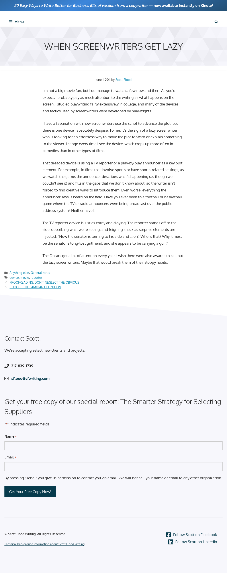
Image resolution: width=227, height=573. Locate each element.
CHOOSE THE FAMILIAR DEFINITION (35, 287)
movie (24, 277)
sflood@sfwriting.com (30, 378)
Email (10, 457)
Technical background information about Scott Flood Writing (44, 544)
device (14, 277)
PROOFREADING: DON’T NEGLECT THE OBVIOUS (44, 282)
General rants (40, 273)
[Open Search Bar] (216, 22)
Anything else (19, 273)
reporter (36, 277)
